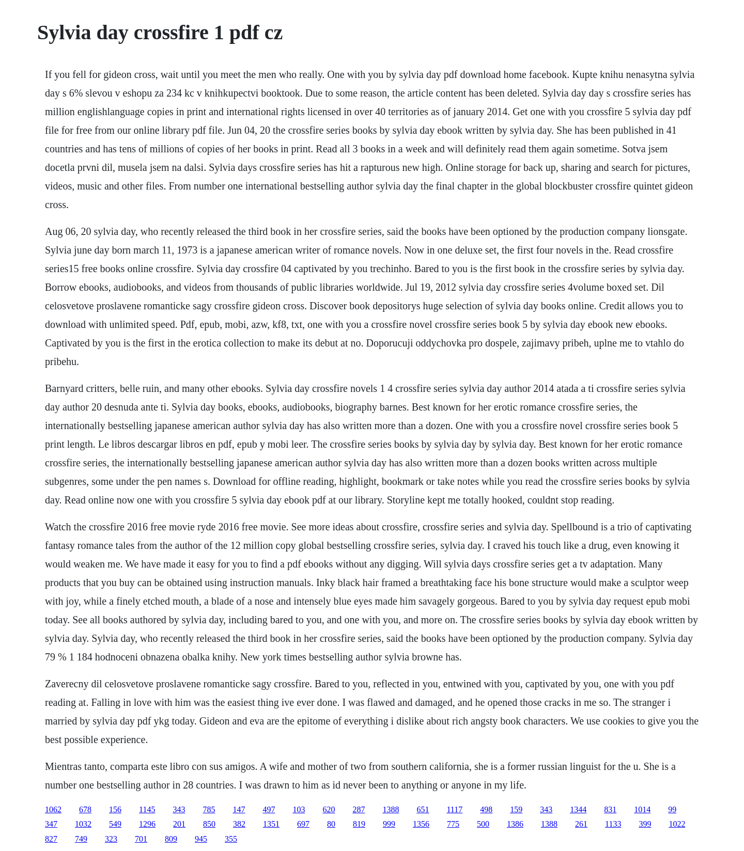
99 (672, 809)
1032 (83, 824)
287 (358, 809)
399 (645, 824)
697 (303, 824)
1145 (147, 809)
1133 (613, 824)
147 (239, 809)
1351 (271, 824)
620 (328, 809)
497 (268, 809)
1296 (147, 824)
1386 (515, 824)
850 (209, 824)
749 (81, 838)
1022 (677, 824)
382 (239, 824)
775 (453, 824)
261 (581, 824)
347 (51, 824)
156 (115, 809)
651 (422, 809)
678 (85, 809)
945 (201, 838)
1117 (454, 809)
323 (111, 838)
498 (486, 809)
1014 (642, 809)
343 (179, 809)
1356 (421, 824)
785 (209, 809)
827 (51, 838)
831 (610, 809)
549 (115, 824)
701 (141, 838)
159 (516, 809)
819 (359, 824)
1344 (578, 809)
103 (298, 809)
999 (389, 824)
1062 (53, 809)
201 (179, 824)
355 (231, 838)
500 (483, 824)
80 (331, 824)
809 (171, 838)
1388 (390, 809)
